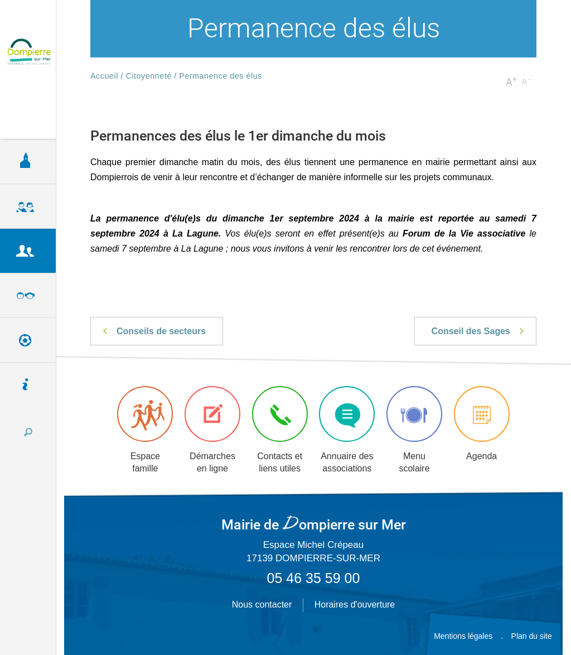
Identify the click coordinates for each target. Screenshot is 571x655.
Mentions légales (463, 636)
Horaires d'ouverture (354, 604)
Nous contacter (262, 604)
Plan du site (531, 636)
